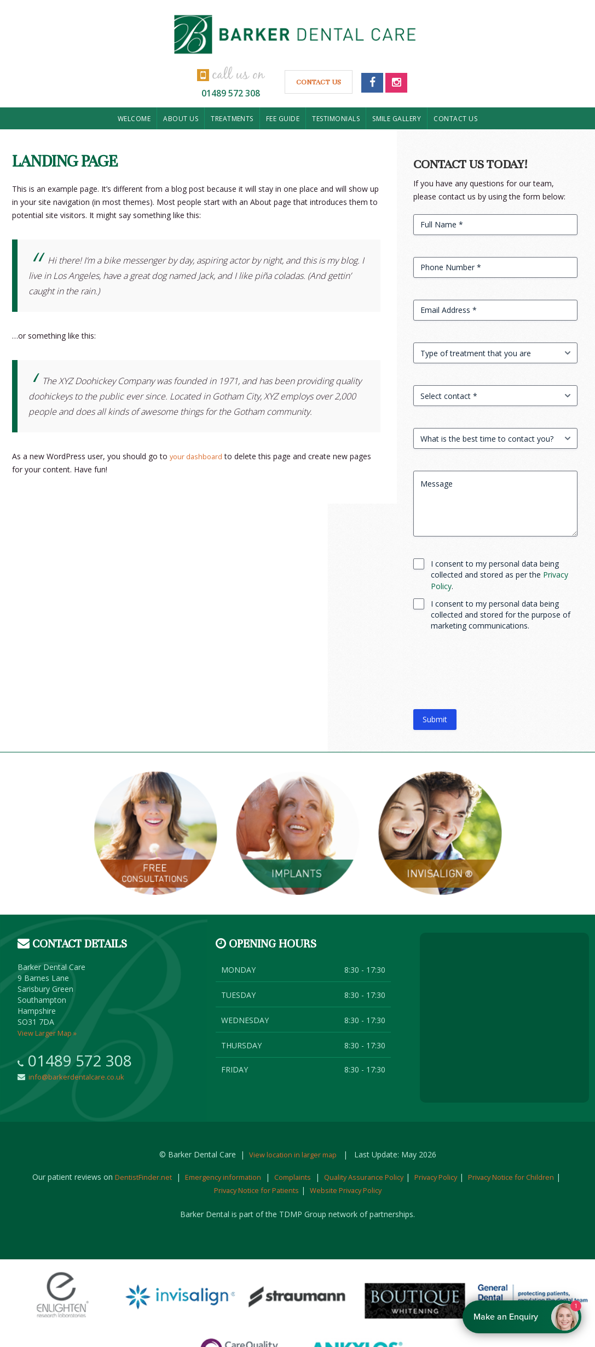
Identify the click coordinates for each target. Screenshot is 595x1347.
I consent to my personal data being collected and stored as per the (499, 574)
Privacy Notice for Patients (272, 1190)
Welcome (134, 118)
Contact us (455, 118)
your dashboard (198, 456)
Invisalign (440, 833)
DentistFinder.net (147, 1177)
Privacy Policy (462, 1177)
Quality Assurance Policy (383, 1177)
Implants (298, 833)
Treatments (232, 118)
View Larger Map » (50, 1033)
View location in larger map (292, 1154)
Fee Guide (282, 118)
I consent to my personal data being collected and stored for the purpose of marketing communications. (500, 614)
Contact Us (320, 85)
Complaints (307, 1177)
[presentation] (496, 674)
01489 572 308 (230, 91)
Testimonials (336, 118)
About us (180, 118)
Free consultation (155, 833)
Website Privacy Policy (370, 1190)
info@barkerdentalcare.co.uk (77, 1076)
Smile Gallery (396, 118)
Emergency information (232, 1177)
